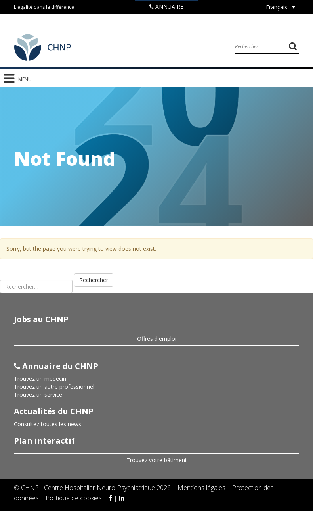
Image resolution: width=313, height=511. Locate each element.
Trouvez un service (38, 394)
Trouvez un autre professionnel (54, 386)
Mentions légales (202, 487)
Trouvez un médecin (40, 378)
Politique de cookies (74, 498)
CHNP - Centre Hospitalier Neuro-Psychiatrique (88, 487)
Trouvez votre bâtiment (156, 460)
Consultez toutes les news (47, 424)
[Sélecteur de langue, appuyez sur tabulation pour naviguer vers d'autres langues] (280, 7)
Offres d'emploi (156, 338)
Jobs (166, 19)
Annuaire (166, 6)
